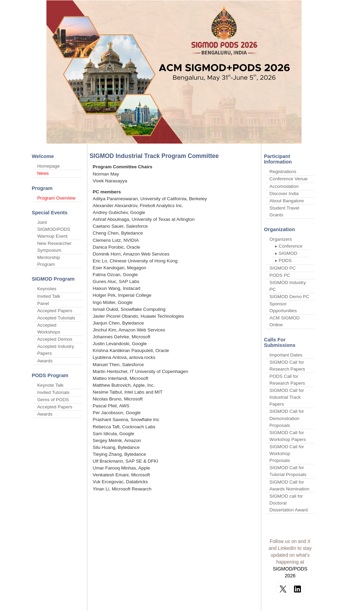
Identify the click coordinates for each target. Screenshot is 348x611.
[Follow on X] (283, 589)
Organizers (281, 239)
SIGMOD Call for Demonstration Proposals (287, 418)
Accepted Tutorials (56, 317)
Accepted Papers (54, 310)
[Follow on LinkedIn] (297, 589)
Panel (43, 303)
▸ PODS (283, 260)
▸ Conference (289, 246)
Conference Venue (289, 178)
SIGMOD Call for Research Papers (287, 366)
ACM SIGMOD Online (285, 321)
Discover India (284, 193)
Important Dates (286, 355)
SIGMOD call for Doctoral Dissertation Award (289, 503)
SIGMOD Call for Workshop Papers (288, 436)
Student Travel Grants (284, 211)
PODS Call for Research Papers (287, 380)
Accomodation (284, 186)
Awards (44, 360)
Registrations (283, 171)
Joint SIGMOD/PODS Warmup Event (53, 229)
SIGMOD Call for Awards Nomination (289, 485)
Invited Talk (48, 296)
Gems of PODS (53, 399)
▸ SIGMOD (286, 253)
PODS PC (280, 275)
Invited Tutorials (53, 392)
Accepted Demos (54, 339)
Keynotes (46, 288)
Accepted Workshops (48, 329)
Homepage (48, 166)
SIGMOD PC (283, 268)
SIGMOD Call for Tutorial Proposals (288, 471)
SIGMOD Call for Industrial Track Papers (287, 397)
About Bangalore (287, 200)
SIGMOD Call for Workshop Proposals (287, 453)
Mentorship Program (48, 261)
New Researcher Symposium (54, 247)
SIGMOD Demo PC (289, 296)
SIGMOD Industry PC (288, 286)
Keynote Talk (50, 385)
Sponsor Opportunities (283, 307)
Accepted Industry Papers (55, 350)
